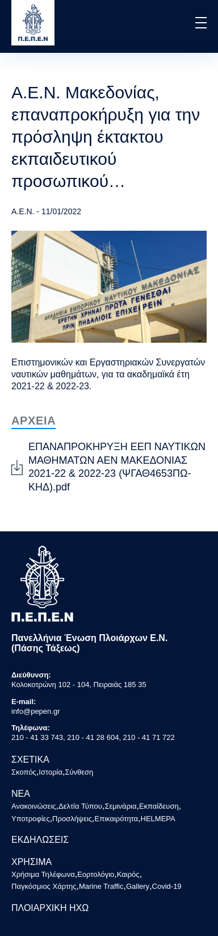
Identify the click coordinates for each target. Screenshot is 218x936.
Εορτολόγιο (95, 874)
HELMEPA (158, 818)
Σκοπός (23, 772)
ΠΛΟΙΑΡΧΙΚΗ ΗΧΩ (50, 908)
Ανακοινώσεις (33, 806)
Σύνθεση (79, 772)
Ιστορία (50, 772)
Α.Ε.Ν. (22, 211)
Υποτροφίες (30, 818)
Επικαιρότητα (117, 818)
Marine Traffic (101, 886)
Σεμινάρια (120, 806)
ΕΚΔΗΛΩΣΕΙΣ (40, 840)
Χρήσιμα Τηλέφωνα (43, 874)
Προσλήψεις (72, 818)
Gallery (137, 886)
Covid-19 (167, 886)
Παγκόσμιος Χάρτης (44, 886)
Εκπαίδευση (159, 806)
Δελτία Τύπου (80, 806)
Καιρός (128, 874)
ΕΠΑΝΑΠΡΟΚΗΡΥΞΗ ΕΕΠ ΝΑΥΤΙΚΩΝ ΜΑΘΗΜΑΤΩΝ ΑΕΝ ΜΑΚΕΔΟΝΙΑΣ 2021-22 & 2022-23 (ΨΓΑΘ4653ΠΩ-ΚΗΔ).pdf (117, 466)
